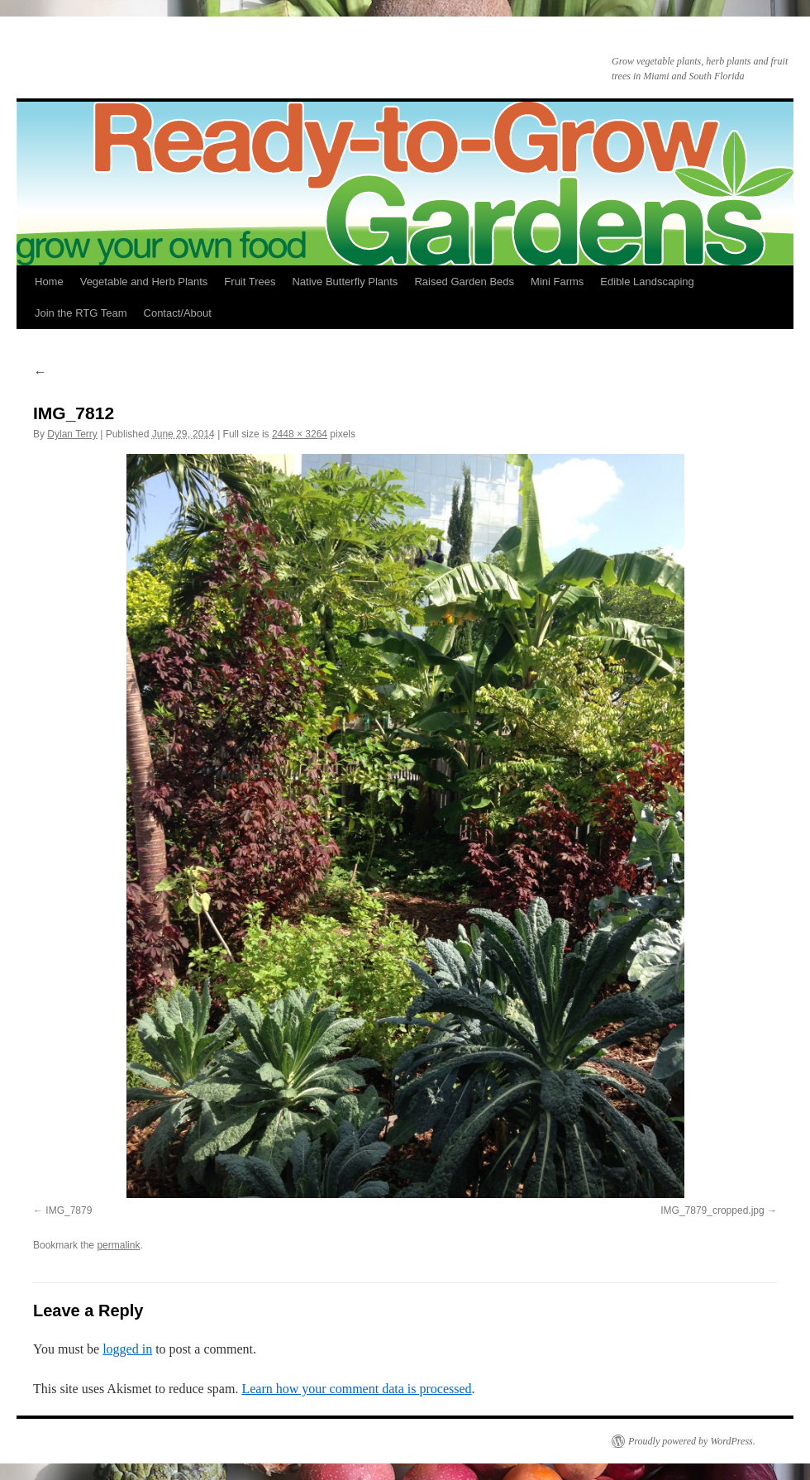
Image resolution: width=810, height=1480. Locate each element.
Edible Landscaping (646, 281)
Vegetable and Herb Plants (144, 281)
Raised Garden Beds (464, 281)
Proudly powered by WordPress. (691, 1441)
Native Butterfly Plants (345, 281)
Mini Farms (557, 281)
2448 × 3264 (299, 434)
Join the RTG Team (81, 313)
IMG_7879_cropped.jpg (712, 1210)
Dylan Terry (72, 434)
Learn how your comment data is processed (356, 1389)
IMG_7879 (68, 1210)
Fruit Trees (249, 281)
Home (49, 281)
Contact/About (178, 313)
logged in (127, 1349)
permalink (118, 1245)
